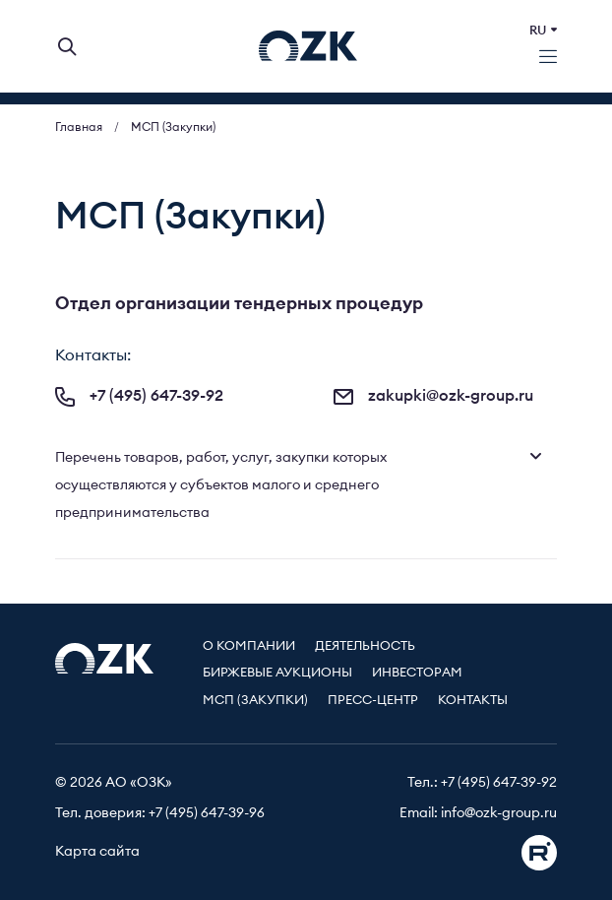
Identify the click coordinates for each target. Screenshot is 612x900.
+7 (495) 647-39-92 (139, 396)
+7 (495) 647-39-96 (207, 813)
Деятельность (365, 646)
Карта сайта (97, 852)
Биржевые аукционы (277, 673)
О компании (249, 646)
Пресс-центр (373, 700)
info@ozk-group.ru (499, 813)
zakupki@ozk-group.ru (433, 396)
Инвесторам (417, 673)
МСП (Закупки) (255, 700)
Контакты (473, 700)
